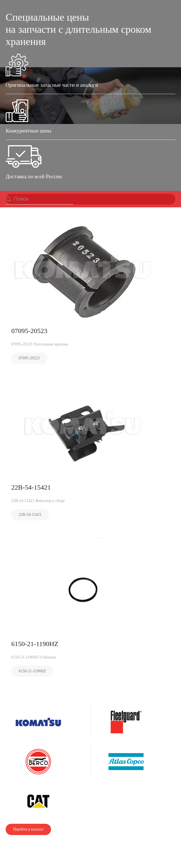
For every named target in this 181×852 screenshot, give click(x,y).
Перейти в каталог (28, 829)
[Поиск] (39, 199)
